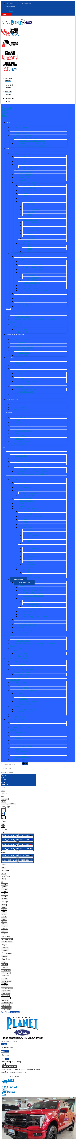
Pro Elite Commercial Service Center (28, 345)
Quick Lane (19, 387)
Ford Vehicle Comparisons (33, 190)
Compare (5, 1066)
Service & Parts (11, 358)
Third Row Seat (6, 1007)
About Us (9, 412)
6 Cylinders (5, 947)
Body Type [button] (6, 807)
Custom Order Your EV (31, 283)
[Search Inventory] (12, 764)
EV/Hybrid (22, 259)
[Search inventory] (9, 1042)
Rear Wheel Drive (7, 942)
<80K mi (4, 921)
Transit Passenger (33, 251)
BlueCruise (5, 986)
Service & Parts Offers (23, 136)
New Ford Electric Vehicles (33, 261)
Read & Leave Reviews (23, 431)
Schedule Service (21, 363)
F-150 (29, 207)
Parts (21, 373)
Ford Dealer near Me (22, 441)
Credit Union (23, 355)
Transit (29, 249)
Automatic (4, 956)
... (7, 1051)
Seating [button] (5, 967)
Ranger (29, 215)
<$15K (3, 867)
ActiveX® (4, 979)
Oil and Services (25, 384)
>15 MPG (4, 884)
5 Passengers (6, 970)
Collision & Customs (12, 399)
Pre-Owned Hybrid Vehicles (33, 270)
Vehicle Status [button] (7, 870)
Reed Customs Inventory (23, 409)
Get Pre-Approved (26, 175)
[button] (4, 14)
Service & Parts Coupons (28, 382)
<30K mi (4, 914)
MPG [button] (4, 879)
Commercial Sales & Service (15, 334)
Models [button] (5, 793)
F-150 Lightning (28, 196)
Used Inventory (24, 256)
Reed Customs (24, 164)
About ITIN (23, 329)
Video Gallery (20, 439)
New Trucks (27, 201)
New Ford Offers (21, 128)
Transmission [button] (7, 953)
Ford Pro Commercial (23, 394)
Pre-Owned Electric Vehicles (33, 267)
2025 (3, 824)
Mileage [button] (5, 902)
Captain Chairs (6, 990)
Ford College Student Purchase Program (33, 146)
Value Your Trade (25, 172)
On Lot (4, 873)
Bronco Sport (32, 228)
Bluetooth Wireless (7, 988)
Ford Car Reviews (29, 188)
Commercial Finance (22, 350)
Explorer (30, 236)
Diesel (3, 962)
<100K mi (4, 924)
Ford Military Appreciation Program (32, 141)
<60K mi (4, 919)
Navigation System (7, 1002)
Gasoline (4, 964)
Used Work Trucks (25, 296)
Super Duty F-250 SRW (8, 804)
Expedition (31, 238)
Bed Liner (4, 983)
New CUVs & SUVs (30, 220)
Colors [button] (4, 829)
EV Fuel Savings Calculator (33, 285)
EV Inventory (27, 272)
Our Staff (18, 423)
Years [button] (4, 821)
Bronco (25, 193)
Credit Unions (20, 324)
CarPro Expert (24, 180)
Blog (16, 428)
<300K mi (4, 933)
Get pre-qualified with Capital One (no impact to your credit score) (35, 320)
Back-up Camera (6, 981)
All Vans (30, 246)
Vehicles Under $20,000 (28, 299)
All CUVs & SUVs (33, 222)
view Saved (13, 1066)
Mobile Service (20, 365)
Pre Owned (18, 253)
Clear (3, 1051)
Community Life (21, 425)
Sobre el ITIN (23, 656)
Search (4, 1044)
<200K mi (4, 931)
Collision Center (21, 404)
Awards (17, 433)
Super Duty (31, 212)
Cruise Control (6, 993)
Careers (17, 420)
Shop (7, 148)
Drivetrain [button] (6, 936)
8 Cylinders (5, 950)
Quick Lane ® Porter (26, 392)
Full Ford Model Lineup (31, 185)
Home (5, 768)
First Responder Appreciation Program (33, 143)
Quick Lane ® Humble (27, 389)
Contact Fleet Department (24, 348)
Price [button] (4, 864)
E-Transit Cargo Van (34, 280)
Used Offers (19, 130)
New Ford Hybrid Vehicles (32, 264)
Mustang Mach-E (33, 230)
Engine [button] (4, 945)
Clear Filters (5, 1012)
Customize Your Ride (31, 167)
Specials (8, 122)
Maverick (26, 198)
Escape (29, 233)
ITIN (15, 327)
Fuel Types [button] (6, 959)
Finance (8, 309)
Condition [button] (6, 787)
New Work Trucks (25, 161)
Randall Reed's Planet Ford (6, 112)
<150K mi (4, 928)
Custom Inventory (29, 169)
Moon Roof (5, 1000)
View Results (15, 1012)
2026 (3, 826)
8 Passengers (6, 973)
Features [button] (5, 976)
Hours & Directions (22, 417)
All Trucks (31, 204)
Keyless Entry (6, 995)
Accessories (23, 376)
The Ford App (19, 397)
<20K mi (4, 912)
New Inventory (24, 156)
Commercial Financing (23, 317)
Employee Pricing (20, 444)
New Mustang (28, 241)
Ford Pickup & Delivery (23, 368)
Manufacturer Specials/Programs (26, 138)
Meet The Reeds (21, 436)
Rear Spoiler (5, 1005)
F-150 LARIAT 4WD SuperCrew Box (9, 1090)
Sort (3, 1064)
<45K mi (4, 916)
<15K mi (4, 909)
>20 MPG (4, 891)
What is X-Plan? (25, 177)
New (16, 153)
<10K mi (4, 907)
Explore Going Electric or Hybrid (34, 290)
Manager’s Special (21, 133)
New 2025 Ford (8, 1081)
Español (11, 11)
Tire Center (23, 379)
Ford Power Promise (30, 288)
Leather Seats (6, 998)
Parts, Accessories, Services (25, 371)
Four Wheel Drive (7, 939)
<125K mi (4, 926)
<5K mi (4, 904)
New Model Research (27, 182)
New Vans (26, 243)
